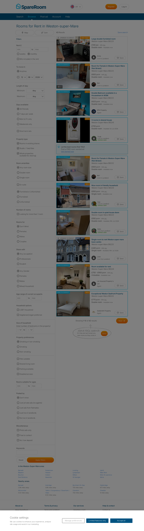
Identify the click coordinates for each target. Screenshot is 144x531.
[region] (72, 520)
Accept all (121, 520)
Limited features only (97, 520)
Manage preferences (73, 520)
